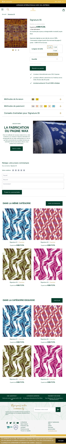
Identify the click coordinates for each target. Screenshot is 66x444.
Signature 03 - (17, 282)
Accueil (4, 14)
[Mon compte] (8, 1)
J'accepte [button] (61, 440)
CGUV (50, 425)
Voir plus (57, 300)
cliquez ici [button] (39, 442)
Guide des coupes (35, 63)
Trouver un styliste (26, 430)
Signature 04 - (48, 282)
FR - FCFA (59, 2)
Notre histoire (24, 424)
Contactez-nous (52, 430)
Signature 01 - (17, 242)
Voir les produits (54, 203)
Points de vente (25, 429)
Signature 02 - (48, 242)
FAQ (49, 424)
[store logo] (33, 9)
